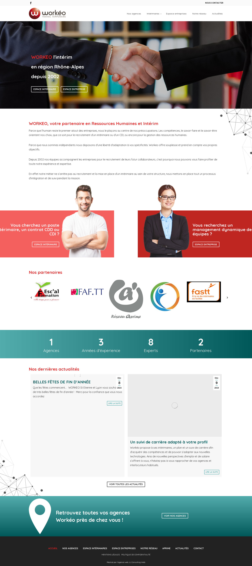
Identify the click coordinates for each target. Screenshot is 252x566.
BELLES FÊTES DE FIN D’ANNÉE (62, 381)
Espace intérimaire (44, 89)
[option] (48, 292)
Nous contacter (214, 3)
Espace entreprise (74, 89)
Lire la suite (114, 403)
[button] (28, 297)
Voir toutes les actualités (126, 484)
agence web (123, 562)
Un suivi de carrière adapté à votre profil (169, 442)
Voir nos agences (175, 515)
